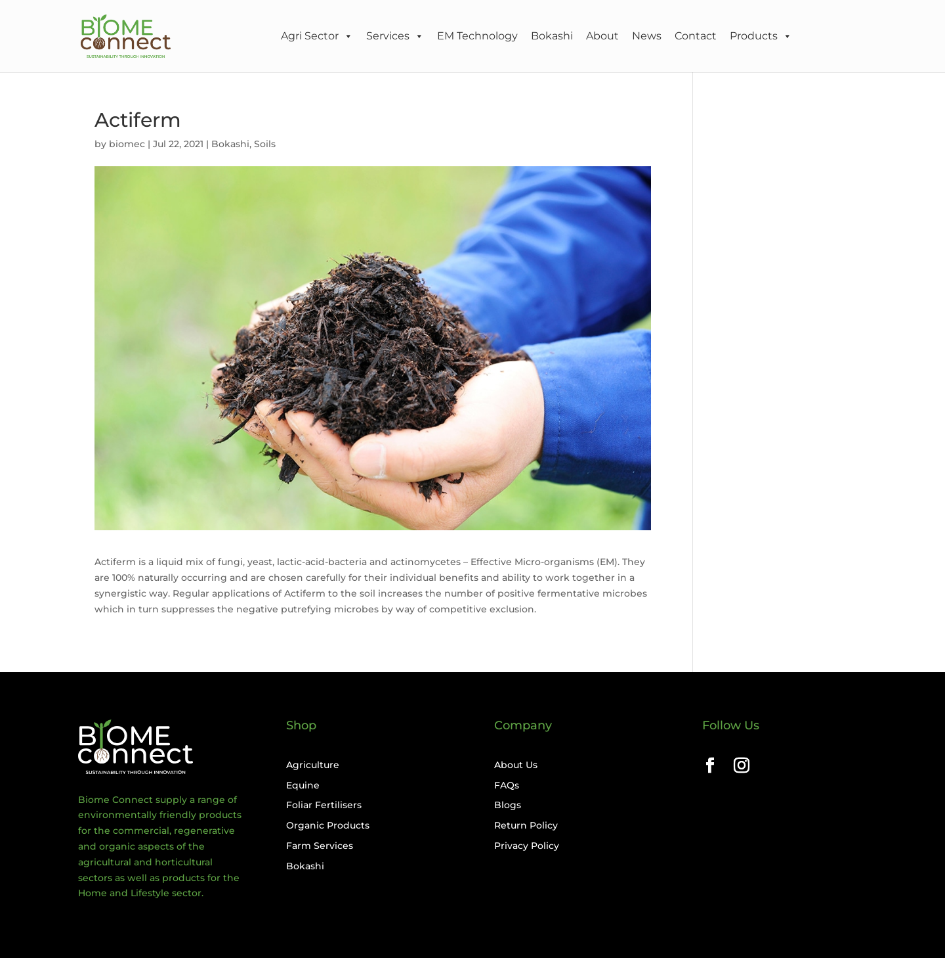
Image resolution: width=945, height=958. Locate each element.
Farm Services (319, 846)
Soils (265, 144)
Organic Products (327, 825)
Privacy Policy (526, 846)
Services (395, 36)
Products (761, 36)
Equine (303, 785)
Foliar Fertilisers (324, 805)
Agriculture (312, 765)
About (602, 36)
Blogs (507, 805)
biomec (127, 144)
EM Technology (477, 36)
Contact (696, 36)
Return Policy (526, 825)
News (647, 36)
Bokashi (552, 36)
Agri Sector (317, 36)
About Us (515, 765)
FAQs (506, 785)
